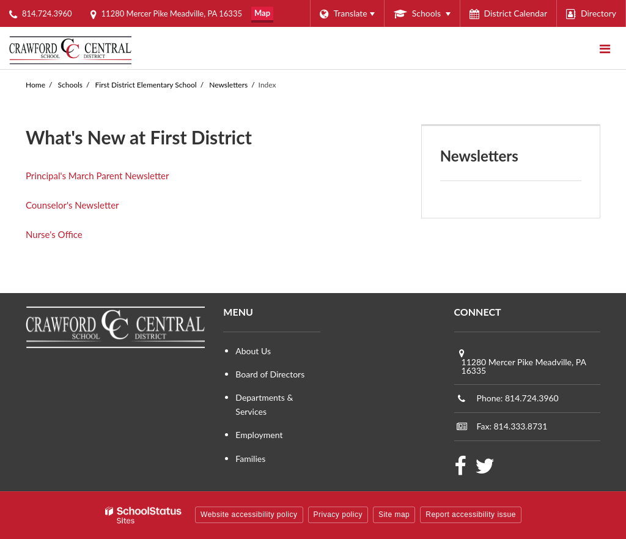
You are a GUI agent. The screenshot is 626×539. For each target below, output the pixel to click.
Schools (70, 84)
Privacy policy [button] (338, 514)
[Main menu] (604, 48)
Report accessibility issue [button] (470, 514)
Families (250, 458)
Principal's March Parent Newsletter (97, 175)
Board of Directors (269, 374)
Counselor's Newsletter (72, 204)
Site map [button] (394, 514)
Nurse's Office (54, 234)
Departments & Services (264, 404)
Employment (258, 434)
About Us (253, 351)
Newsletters (228, 84)
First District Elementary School (146, 84)
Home (35, 84)
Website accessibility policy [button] (249, 514)
